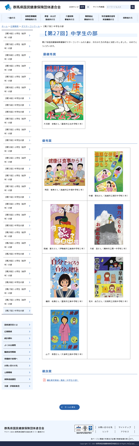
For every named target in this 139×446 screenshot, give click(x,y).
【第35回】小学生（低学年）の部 (15, 46)
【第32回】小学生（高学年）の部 (15, 160)
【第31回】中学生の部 (14, 197)
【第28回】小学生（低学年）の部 (15, 262)
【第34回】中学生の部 (14, 98)
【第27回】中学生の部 (14, 310)
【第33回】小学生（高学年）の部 (15, 131)
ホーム (5, 26)
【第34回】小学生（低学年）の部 (15, 35)
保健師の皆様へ (11, 358)
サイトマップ (125, 427)
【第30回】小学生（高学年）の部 (15, 216)
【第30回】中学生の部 (14, 225)
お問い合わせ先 (11, 365)
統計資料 (8, 338)
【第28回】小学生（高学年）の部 (15, 273)
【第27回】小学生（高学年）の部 (15, 302)
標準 (82, 7)
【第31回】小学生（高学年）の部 (15, 188)
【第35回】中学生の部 (14, 105)
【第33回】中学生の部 (14, 140)
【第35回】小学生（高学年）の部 (15, 78)
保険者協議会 (10, 379)
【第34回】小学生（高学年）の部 (15, 68)
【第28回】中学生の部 (14, 282)
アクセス (125, 431)
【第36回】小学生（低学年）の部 (15, 57)
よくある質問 (10, 345)
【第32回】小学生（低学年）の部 (15, 149)
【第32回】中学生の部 (14, 168)
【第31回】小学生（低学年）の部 (15, 177)
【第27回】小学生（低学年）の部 (15, 291)
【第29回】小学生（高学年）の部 (15, 245)
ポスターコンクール (30, 26)
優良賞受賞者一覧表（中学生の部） (63, 380)
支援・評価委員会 (12, 386)
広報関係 (14, 26)
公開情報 (8, 372)
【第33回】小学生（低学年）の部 (15, 120)
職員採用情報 (10, 352)
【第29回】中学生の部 (14, 254)
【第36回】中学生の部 (14, 112)
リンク (105, 431)
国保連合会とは (11, 324)
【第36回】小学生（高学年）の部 (15, 89)
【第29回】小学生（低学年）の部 (15, 234)
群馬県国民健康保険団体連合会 (37, 6)
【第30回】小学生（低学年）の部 (15, 206)
